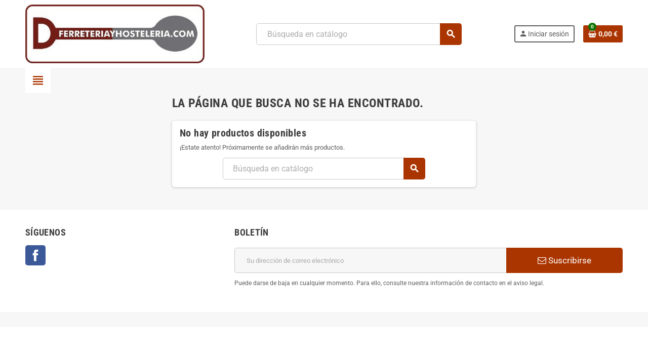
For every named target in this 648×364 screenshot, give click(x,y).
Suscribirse (564, 260)
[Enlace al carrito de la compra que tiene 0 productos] (603, 33)
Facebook (35, 255)
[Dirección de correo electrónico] (370, 260)
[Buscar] (358, 34)
